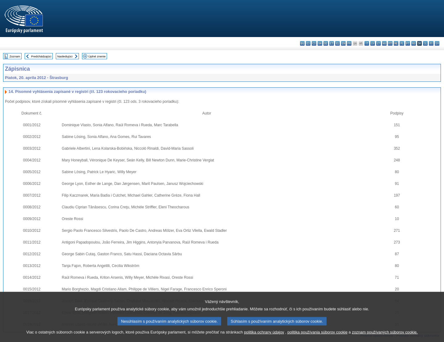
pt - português (407, 43)
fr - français (349, 43)
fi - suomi (431, 43)
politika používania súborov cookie (317, 336)
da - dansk (320, 43)
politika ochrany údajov (264, 336)
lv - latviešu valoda (372, 43)
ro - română (413, 43)
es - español (308, 43)
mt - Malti (390, 43)
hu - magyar (384, 43)
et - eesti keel (331, 43)
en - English (343, 43)
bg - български (302, 43)
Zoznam (15, 56)
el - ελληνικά (337, 43)
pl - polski (402, 43)
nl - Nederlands (396, 43)
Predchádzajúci (41, 56)
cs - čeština (314, 43)
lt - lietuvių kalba (378, 43)
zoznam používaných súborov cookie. (384, 336)
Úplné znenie (97, 56)
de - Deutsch (325, 43)
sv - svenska (437, 43)
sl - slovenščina (425, 43)
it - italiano (366, 43)
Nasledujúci (65, 56)
